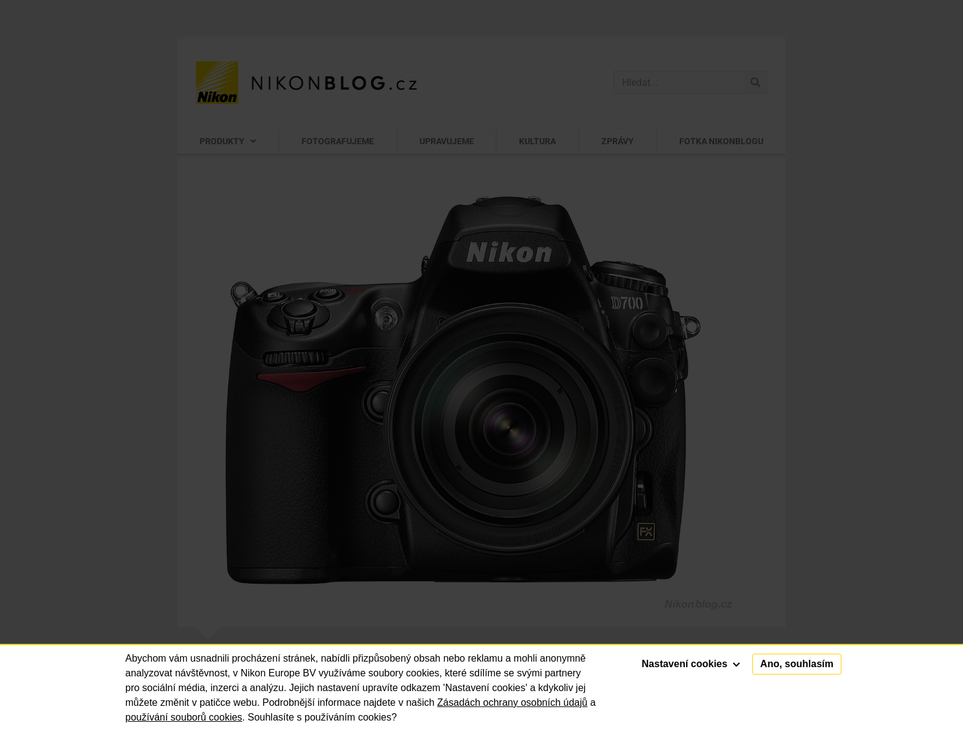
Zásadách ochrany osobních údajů (512, 702)
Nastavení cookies (691, 664)
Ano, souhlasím (796, 664)
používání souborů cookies (183, 717)
